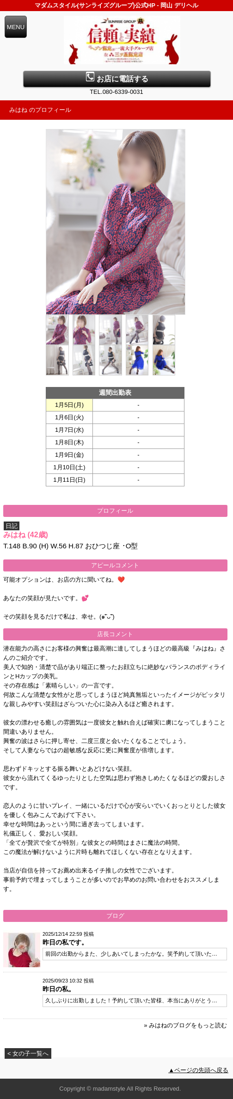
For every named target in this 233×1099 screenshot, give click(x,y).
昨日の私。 (59, 989)
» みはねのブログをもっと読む (185, 1025)
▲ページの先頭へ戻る (198, 1070)
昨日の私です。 (65, 942)
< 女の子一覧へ (28, 1053)
